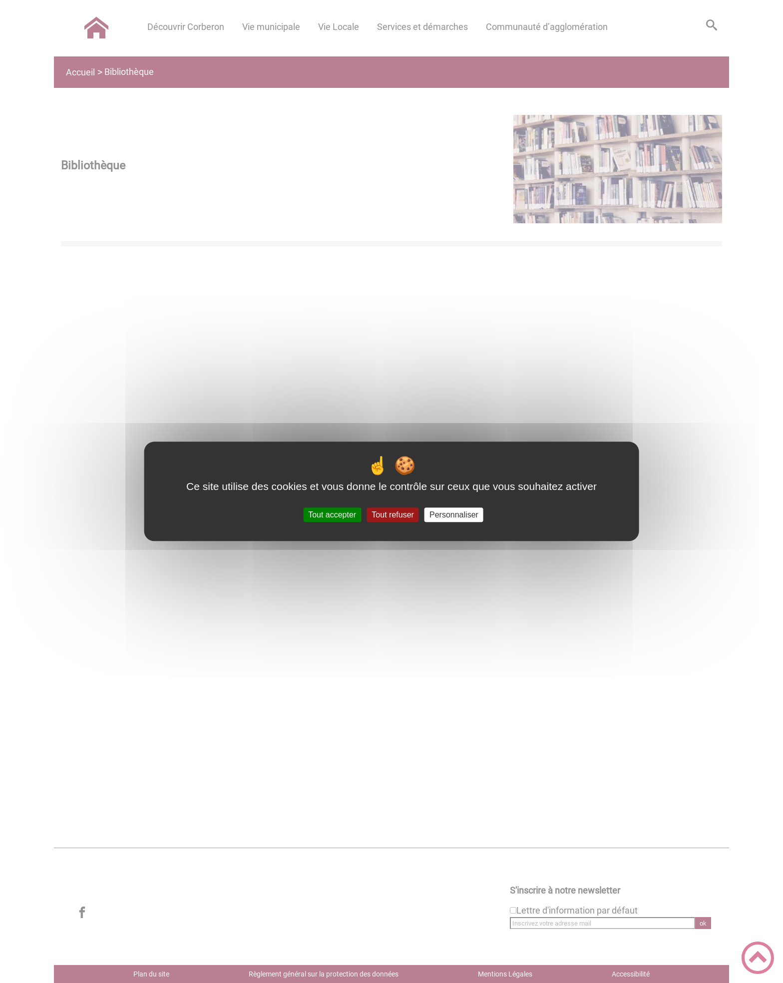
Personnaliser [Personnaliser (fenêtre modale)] (453, 514)
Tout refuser (392, 514)
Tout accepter (332, 514)
